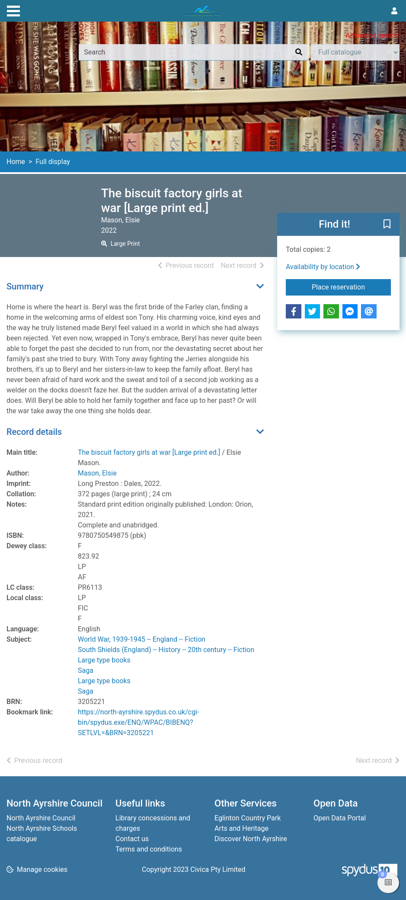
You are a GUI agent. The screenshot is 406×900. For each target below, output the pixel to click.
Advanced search (372, 35)
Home (15, 162)
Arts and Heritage (241, 828)
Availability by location (323, 267)
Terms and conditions (148, 849)
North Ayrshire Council (40, 818)
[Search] (298, 52)
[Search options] (355, 52)
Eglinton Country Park (247, 818)
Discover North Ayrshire (250, 839)
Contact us (132, 839)
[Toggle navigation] (13, 9)
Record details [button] (34, 432)
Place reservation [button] (351, 286)
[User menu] (394, 11)
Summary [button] (25, 286)
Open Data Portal (339, 818)
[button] (387, 225)
